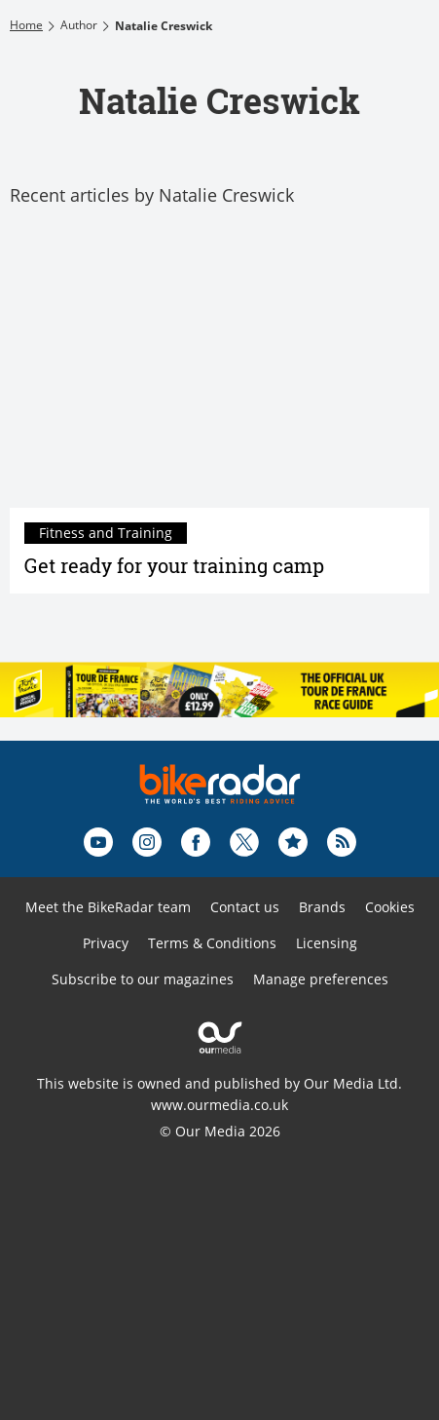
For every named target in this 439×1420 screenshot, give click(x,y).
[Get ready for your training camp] (219, 368)
